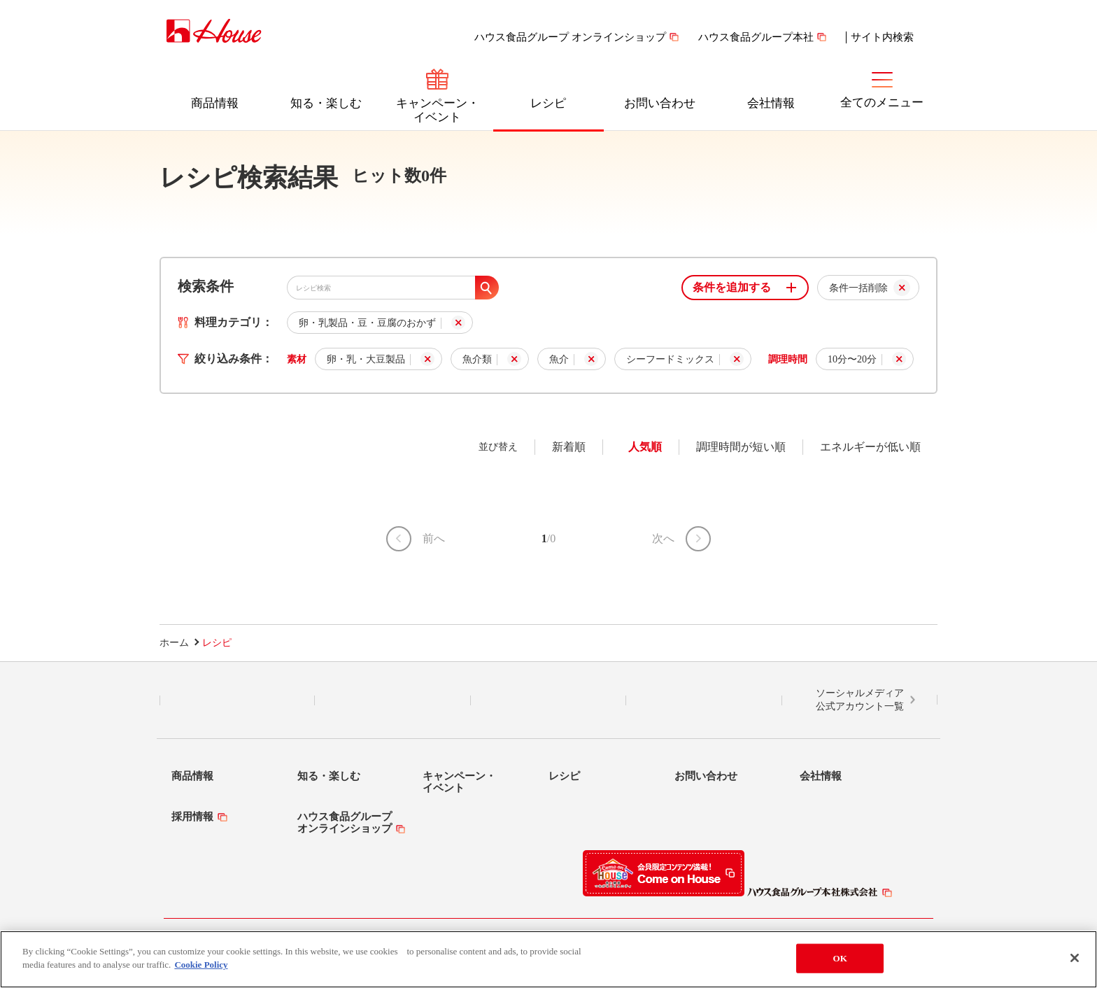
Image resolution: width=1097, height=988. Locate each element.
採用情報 (192, 816)
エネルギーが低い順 (870, 447)
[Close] (1074, 958)
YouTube (704, 700)
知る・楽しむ (326, 103)
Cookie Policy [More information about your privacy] (200, 964)
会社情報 (771, 103)
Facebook (548, 700)
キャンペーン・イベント (437, 110)
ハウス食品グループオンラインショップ (344, 822)
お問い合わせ (659, 103)
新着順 (569, 447)
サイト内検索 (882, 37)
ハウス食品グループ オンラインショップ (570, 37)
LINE (237, 700)
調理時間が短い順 (741, 447)
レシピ (548, 103)
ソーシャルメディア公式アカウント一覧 (860, 700)
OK (840, 958)
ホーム (174, 642)
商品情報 (215, 103)
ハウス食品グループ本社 (756, 37)
